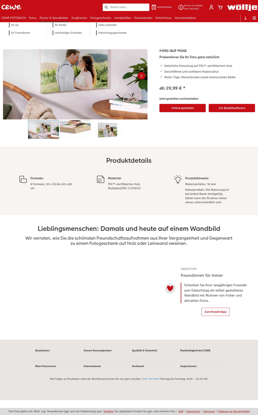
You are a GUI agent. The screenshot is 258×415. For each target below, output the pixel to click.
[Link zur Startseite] (38, 7)
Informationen (92, 381)
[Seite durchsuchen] (126, 7)
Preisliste (108, 411)
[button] (211, 7)
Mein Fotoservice (45, 381)
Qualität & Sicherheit (144, 365)
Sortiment (138, 381)
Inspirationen (188, 381)
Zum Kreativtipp (216, 326)
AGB (181, 411)
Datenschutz (193, 411)
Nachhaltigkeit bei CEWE (195, 365)
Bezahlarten (42, 365)
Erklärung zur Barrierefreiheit (234, 411)
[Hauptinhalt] (129, 193)
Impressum (209, 411)
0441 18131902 (151, 393)
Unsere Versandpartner (98, 365)
